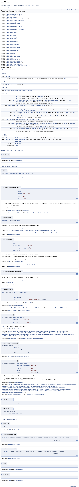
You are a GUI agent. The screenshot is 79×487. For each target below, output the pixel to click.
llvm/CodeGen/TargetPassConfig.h (16, 28)
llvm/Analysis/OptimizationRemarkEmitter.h (18, 22)
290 (10, 328)
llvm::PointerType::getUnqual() (36, 232)
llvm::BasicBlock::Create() (17, 230)
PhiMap (7, 90)
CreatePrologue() (12, 310)
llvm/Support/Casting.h (13, 59)
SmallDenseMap (14, 90)
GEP (15, 331)
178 (10, 469)
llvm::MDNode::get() (29, 230)
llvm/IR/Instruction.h (13, 44)
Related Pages (10, 5)
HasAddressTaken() (24, 332)
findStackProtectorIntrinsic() (34, 386)
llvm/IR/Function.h (12, 41)
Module (38, 112)
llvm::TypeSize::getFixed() (23, 331)
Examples (37, 5)
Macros (65, 9)
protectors (18, 143)
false (16, 145)
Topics (15, 5)
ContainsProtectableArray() (13, 210)
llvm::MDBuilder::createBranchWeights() (30, 384)
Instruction (32, 115)
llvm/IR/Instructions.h (13, 46)
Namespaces (21, 5)
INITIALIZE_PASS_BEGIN (22, 109)
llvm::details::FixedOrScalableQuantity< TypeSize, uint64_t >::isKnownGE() (47, 332)
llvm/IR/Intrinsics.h (12, 49)
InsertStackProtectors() (14, 234)
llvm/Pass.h (10, 58)
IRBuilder (72, 123)
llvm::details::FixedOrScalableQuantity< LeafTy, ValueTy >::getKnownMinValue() (48, 331)
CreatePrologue (20, 128)
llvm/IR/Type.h (11, 53)
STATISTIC (18, 96)
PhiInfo (8, 76)
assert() (8, 384)
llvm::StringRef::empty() (14, 307)
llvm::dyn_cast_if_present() (8, 386)
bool (14, 100)
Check (17, 117)
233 (10, 208)
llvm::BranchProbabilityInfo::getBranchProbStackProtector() (16, 387)
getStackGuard (19, 123)
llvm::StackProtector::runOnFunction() (35, 394)
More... (64, 78)
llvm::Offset (54, 334)
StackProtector (33, 109)
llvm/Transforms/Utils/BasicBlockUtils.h (18, 65)
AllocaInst (36, 130)
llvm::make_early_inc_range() (8, 390)
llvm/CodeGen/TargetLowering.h (15, 26)
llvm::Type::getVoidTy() (51, 232)
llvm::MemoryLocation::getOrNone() (10, 332)
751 (10, 228)
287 (10, 177)
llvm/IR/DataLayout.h (12, 35)
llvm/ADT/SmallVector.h (13, 16)
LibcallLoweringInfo (53, 100)
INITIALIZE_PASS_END (21, 110)
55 (9, 160)
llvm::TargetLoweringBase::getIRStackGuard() (31, 307)
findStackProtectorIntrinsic (23, 119)
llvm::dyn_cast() (26, 210)
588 (10, 261)
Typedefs (69, 9)
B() (7, 230)
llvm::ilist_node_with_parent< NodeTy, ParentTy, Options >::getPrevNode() (48, 387)
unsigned (45, 112)
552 (10, 305)
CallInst (11, 119)
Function (68, 100)
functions (40, 96)
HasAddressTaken (20, 115)
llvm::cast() (9, 331)
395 (10, 280)
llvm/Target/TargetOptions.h (14, 64)
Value (12, 123)
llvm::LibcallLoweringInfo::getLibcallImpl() (45, 230)
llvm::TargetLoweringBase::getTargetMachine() (47, 389)
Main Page (3, 5)
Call (9, 230)
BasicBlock (11, 105)
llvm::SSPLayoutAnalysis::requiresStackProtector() (36, 212)
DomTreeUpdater (20, 101)
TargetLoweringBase (33, 123)
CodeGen (5, 7)
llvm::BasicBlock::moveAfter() (23, 390)
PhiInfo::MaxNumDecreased (44, 334)
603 (10, 382)
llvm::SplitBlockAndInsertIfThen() (54, 390)
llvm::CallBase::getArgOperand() (49, 386)
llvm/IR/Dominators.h (12, 38)
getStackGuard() (14, 264)
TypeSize (41, 115)
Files (32, 5)
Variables (77, 9)
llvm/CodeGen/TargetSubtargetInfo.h (16, 29)
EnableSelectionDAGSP (21, 137)
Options (32, 390)
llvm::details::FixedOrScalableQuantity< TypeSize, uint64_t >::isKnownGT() (19, 334)
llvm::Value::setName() (40, 390)
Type (32, 112)
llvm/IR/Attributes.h (12, 31)
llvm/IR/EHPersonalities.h (14, 40)
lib (1, 7)
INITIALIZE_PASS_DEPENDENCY (22, 356)
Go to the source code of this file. (8, 69)
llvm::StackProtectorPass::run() (15, 394)
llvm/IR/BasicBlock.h (12, 32)
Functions (73, 9)
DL (13, 331)
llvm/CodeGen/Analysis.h (13, 23)
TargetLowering (36, 100)
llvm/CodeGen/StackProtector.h (15, 14)
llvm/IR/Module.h (11, 52)
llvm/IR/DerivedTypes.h (13, 37)
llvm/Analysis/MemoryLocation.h (15, 20)
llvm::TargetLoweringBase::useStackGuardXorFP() (13, 392)
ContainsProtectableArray (23, 112)
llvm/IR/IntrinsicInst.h (13, 47)
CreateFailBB (19, 105)
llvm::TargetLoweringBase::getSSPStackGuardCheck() (14, 389)
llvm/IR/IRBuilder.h (12, 43)
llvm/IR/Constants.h (12, 34)
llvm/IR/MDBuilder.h (12, 50)
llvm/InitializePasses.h (13, 56)
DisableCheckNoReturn (21, 139)
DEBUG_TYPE (9, 84)
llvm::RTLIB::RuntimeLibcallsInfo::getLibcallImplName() (15, 232)
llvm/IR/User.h (11, 55)
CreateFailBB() (44, 384)
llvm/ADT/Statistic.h (12, 17)
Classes (27, 5)
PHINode (24, 90)
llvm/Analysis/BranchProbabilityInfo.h (17, 19)
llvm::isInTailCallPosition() (65, 389)
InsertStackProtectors (22, 100)
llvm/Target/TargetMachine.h (14, 62)
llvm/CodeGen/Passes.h (13, 25)
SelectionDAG (43, 126)
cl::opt (8, 137)
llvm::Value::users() (28, 335)
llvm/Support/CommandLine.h (14, 61)
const (20, 90)
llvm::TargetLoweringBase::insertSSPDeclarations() (57, 307)
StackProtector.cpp (17, 160)
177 (10, 429)
